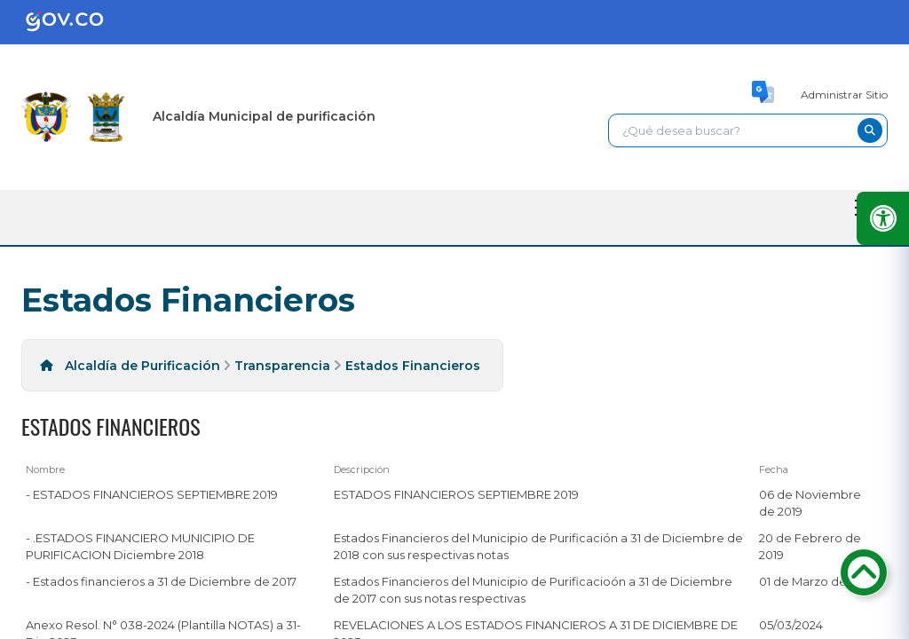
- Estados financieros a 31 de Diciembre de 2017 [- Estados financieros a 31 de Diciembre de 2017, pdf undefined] (161, 581)
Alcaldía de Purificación (142, 366)
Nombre (45, 469)
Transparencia (282, 366)
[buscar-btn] (870, 130)
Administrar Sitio (844, 94)
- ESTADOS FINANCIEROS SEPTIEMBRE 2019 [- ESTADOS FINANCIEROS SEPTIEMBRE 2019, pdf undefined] (152, 494)
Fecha (773, 469)
